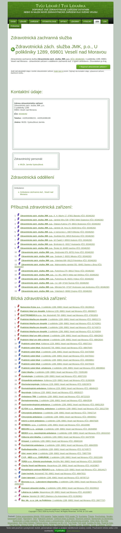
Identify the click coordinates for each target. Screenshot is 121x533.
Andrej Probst (54, 511)
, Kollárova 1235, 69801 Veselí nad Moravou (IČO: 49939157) (52, 392)
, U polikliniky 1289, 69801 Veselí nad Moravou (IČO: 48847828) (59, 421)
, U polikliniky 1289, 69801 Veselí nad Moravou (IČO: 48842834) (61, 340)
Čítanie (91, 516)
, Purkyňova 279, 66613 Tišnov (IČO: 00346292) (57, 271)
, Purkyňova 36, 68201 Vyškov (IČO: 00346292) (57, 279)
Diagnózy (39, 509)
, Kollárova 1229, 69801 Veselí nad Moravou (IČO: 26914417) (64, 470)
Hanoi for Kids (27, 525)
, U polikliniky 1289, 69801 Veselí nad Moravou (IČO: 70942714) (58, 413)
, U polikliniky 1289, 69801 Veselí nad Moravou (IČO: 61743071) (60, 327)
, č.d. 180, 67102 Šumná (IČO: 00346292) (55, 283)
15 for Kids (38, 525)
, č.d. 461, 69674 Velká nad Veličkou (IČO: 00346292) (60, 275)
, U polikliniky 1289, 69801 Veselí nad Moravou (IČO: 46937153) (54, 376)
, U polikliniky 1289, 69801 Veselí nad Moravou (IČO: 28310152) (65, 433)
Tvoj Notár (72, 523)
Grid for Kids (49, 525)
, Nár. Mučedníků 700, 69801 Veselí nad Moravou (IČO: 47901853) (59, 315)
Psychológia (100, 516)
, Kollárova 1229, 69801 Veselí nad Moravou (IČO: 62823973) (56, 384)
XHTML (80, 511)
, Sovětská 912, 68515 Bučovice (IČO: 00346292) (57, 236)
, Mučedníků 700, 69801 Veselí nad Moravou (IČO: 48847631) (53, 474)
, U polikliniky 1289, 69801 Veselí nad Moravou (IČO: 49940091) (58, 417)
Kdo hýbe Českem (26, 523)
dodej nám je (58, 71)
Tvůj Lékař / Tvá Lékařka (61, 5)
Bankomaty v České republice (25, 521)
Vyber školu (95, 521)
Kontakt (83, 509)
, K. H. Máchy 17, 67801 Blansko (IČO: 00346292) (57, 216)
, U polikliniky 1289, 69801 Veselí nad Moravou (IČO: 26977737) (63, 500)
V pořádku (60, 531)
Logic (79, 525)
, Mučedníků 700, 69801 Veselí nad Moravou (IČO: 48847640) (56, 348)
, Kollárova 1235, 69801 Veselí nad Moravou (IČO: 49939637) (58, 311)
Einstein (86, 525)
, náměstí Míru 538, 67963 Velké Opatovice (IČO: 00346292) (62, 220)
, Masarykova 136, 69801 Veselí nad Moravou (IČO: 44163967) (60, 465)
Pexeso (73, 525)
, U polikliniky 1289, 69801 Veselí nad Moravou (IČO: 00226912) (57, 307)
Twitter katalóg (58, 516)
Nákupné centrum (45, 519)
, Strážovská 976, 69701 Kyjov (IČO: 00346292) (57, 252)
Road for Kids (107, 523)
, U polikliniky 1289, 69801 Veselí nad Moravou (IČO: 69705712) (55, 478)
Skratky (109, 516)
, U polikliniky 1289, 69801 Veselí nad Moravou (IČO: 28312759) (65, 409)
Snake (93, 525)
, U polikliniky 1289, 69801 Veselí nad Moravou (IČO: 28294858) (59, 429)
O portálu (74, 509)
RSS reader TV (71, 516)
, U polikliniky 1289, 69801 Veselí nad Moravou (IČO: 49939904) (63, 368)
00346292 (23, 114)
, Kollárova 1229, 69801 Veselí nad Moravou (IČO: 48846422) (59, 388)
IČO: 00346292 (77, 59)
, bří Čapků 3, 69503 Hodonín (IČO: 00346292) (56, 240)
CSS (86, 511)
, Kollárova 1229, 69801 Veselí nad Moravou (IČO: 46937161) (56, 344)
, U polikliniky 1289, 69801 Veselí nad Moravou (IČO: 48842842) (61, 336)
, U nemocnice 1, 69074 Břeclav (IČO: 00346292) (57, 232)
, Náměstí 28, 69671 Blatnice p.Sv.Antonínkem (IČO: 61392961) (51, 496)
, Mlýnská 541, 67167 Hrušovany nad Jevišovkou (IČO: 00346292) (65, 287)
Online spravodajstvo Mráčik (28, 516)
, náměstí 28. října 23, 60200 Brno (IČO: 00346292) (58, 228)
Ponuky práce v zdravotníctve (51, 521)
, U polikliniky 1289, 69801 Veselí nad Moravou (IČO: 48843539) (56, 400)
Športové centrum (82, 519)
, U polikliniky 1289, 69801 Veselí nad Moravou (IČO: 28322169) (62, 457)
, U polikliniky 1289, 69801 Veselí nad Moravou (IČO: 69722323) (55, 396)
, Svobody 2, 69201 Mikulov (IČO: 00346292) (56, 256)
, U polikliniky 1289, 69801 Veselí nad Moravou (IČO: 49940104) (52, 441)
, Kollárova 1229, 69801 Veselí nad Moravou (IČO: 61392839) (58, 380)
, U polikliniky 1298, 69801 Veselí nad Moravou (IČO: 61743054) (60, 331)
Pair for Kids (15, 525)
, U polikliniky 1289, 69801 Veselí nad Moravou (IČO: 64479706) (58, 437)
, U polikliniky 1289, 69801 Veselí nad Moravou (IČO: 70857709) (56, 453)
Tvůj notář (82, 523)
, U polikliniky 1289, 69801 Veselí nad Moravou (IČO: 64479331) (57, 356)
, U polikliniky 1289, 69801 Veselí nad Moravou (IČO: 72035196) (54, 372)
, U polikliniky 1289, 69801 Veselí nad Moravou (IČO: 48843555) (59, 445)
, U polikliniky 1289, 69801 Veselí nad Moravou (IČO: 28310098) (55, 425)
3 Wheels (101, 525)
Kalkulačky (65, 509)
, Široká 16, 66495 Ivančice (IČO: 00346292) (55, 248)
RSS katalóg (45, 516)
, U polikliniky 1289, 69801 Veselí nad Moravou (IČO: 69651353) (62, 405)
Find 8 (108, 525)
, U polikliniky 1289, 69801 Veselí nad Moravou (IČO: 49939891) (57, 360)
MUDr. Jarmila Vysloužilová (31, 164)
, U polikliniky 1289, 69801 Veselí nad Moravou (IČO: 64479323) (57, 364)
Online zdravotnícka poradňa (77, 521)
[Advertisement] (61, 81)
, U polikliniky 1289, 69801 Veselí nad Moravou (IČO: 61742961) (60, 323)
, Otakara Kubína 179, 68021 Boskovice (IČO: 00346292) (60, 224)
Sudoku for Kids (94, 523)
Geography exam (15, 519)
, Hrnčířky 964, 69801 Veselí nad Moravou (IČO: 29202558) (61, 461)
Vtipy (35, 519)
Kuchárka (83, 516)
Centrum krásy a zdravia (64, 519)
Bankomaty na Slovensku (102, 519)
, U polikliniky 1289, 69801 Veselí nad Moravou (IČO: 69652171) (60, 319)
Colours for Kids (62, 525)
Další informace (73, 531)
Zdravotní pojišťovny (52, 509)
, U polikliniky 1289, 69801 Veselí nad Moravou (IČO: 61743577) (56, 449)
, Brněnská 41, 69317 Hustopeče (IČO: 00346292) (57, 244)
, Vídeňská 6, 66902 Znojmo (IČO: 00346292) (56, 291)
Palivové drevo (41, 523)
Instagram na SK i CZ (58, 523)
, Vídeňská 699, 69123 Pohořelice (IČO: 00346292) (59, 260)
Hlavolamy (27, 519)
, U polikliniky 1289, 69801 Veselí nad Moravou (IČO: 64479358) (57, 352)
